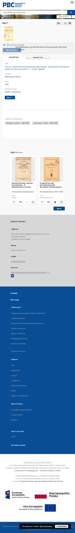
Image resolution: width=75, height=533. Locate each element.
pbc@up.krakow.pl (18, 261)
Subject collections (18, 328)
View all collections (18, 351)
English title (15, 370)
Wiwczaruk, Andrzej (12, 77)
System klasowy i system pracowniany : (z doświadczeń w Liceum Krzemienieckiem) (22, 185)
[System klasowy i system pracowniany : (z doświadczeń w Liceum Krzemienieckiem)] (23, 169)
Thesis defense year (18, 385)
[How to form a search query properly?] (73, 16)
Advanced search (64, 17)
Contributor (15, 380)
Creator (14, 375)
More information (46, 526)
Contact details (17, 415)
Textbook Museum (18, 318)
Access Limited (13, 44)
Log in (13, 436)
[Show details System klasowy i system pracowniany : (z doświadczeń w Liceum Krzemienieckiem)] (32, 202)
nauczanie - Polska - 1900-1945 (45, 123)
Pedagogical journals (19, 338)
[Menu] (72, 2)
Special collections (18, 333)
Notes (13, 391)
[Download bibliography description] (20, 202)
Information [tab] (38, 57)
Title (12, 365)
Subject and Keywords (19, 396)
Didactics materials (18, 343)
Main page (14, 300)
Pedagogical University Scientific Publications (28, 313)
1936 (6, 84)
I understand (61, 526)
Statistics (14, 420)
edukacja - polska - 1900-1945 (17, 123)
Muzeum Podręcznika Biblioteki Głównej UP (27, 323)
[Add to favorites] (65, 23)
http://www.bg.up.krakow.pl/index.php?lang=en (30, 272)
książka (7, 92)
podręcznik (16, 92)
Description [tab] (13, 57)
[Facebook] (12, 276)
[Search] (71, 12)
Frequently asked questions (21, 410)
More (59, 208)
